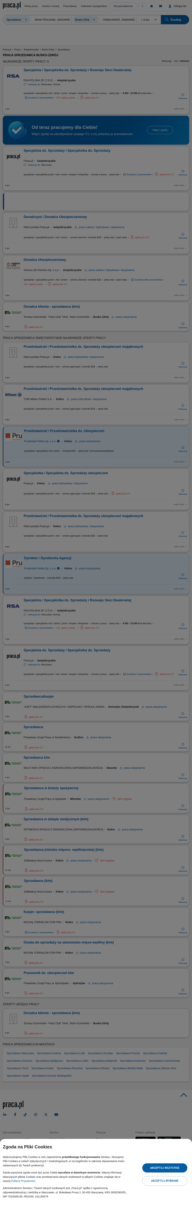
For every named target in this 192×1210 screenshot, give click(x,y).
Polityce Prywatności (23, 1180)
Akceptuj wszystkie (164, 1167)
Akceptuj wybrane (164, 1180)
